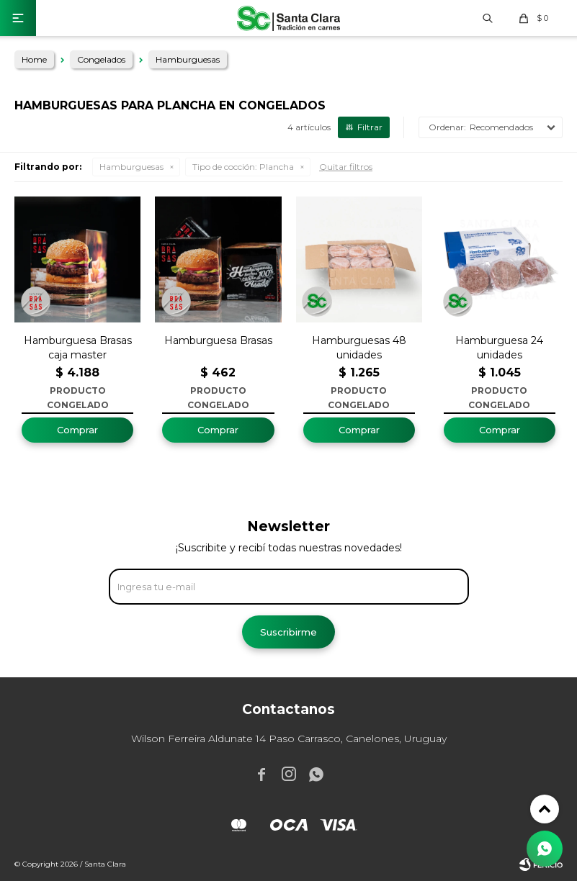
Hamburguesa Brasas (218, 340)
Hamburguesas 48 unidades (359, 347)
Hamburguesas (131, 166)
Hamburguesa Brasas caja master (78, 347)
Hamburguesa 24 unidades (499, 347)
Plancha (243, 166)
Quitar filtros (345, 166)
